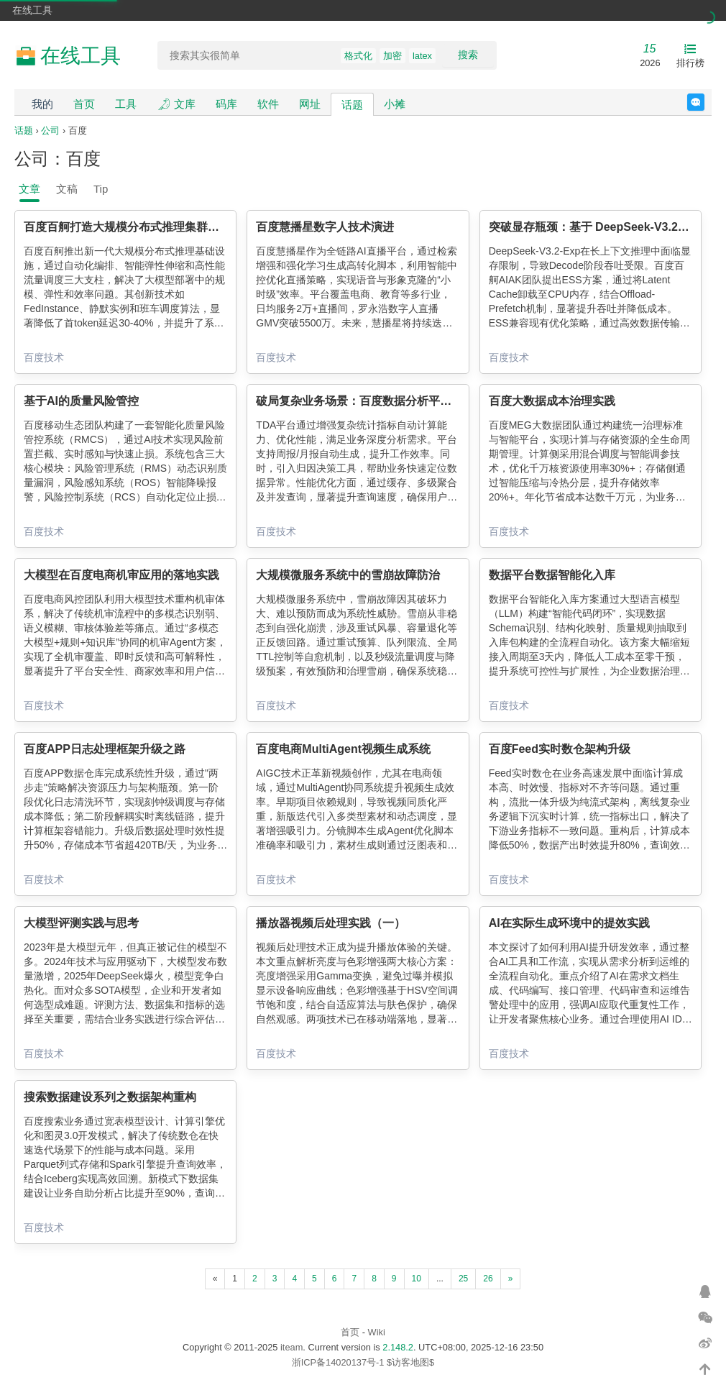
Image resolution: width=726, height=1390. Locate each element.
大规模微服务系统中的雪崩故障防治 (348, 575)
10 (416, 1279)
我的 (42, 104)
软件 (268, 104)
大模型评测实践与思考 (81, 923)
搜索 (468, 54)
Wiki (376, 1332)
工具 (126, 104)
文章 (29, 189)
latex (422, 55)
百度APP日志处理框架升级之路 (104, 749)
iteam (291, 1347)
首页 (84, 104)
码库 (226, 104)
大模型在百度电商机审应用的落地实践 (121, 575)
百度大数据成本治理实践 (552, 401)
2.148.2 (397, 1347)
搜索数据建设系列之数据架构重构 (110, 1097)
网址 (310, 104)
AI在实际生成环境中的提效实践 (569, 923)
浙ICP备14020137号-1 (338, 1362)
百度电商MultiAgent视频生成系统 (343, 749)
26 (487, 1279)
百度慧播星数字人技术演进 (325, 227)
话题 (352, 105)
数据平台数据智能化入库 (552, 575)
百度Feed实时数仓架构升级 (559, 749)
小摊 (394, 104)
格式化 (358, 55)
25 (463, 1279)
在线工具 (32, 10)
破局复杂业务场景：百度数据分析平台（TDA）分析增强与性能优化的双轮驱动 (457, 401)
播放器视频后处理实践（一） (330, 923)
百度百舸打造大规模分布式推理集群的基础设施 (144, 227)
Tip (100, 189)
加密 (392, 55)
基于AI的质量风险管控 (81, 401)
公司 (50, 130)
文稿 (67, 189)
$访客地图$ (410, 1362)
